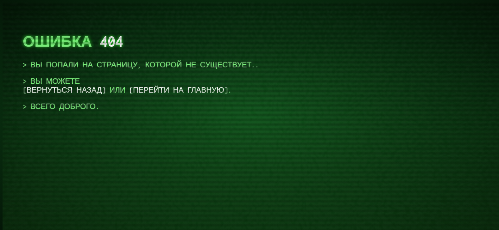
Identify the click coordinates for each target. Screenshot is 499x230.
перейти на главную (178, 90)
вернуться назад (64, 90)
